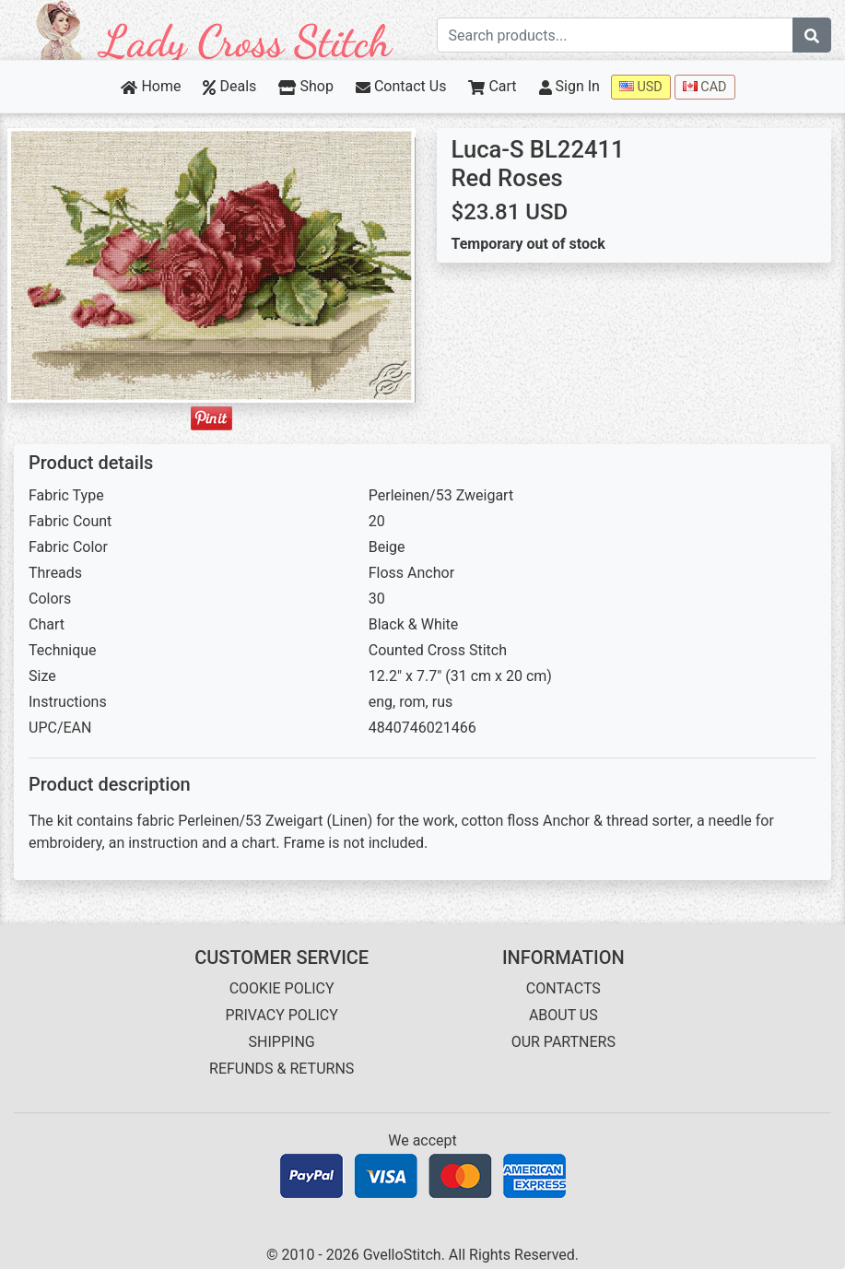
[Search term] (615, 35)
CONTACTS (563, 988)
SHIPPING (282, 1042)
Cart (492, 86)
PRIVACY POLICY (281, 1015)
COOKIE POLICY (281, 988)
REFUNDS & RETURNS (281, 1068)
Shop (306, 86)
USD (641, 87)
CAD (705, 87)
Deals (229, 86)
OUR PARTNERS (563, 1042)
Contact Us (401, 86)
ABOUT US (563, 1015)
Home (151, 86)
